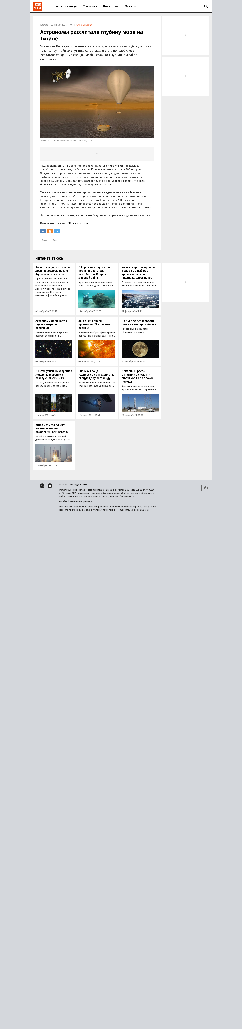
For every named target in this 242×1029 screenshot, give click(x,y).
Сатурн (45, 240)
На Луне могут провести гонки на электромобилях (139, 322)
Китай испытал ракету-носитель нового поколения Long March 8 (51, 428)
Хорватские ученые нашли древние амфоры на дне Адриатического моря (53, 270)
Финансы (130, 6)
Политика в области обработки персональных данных (128, 506)
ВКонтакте (74, 223)
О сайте (63, 501)
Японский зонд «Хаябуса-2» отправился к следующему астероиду (96, 374)
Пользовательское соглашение (133, 510)
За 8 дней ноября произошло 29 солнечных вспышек (95, 324)
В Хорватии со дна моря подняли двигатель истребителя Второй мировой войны (94, 272)
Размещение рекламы (80, 501)
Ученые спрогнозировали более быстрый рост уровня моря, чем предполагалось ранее (139, 272)
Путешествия (111, 6)
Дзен (86, 223)
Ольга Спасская (84, 25)
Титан (55, 240)
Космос (44, 24)
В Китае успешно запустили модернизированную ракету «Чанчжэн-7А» (53, 374)
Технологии (90, 6)
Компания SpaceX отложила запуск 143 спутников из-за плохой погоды (138, 376)
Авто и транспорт (66, 6)
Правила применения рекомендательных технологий (87, 510)
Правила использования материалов (78, 506)
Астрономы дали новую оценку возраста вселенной (51, 324)
